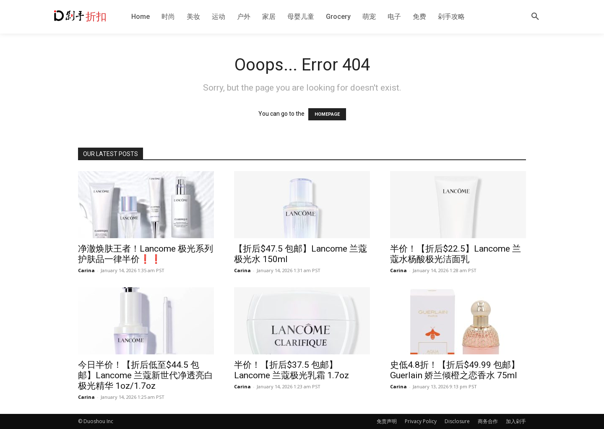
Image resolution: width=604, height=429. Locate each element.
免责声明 (387, 421)
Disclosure (457, 421)
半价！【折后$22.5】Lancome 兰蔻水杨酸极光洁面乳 (455, 254)
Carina (86, 270)
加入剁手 (516, 421)
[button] (535, 17)
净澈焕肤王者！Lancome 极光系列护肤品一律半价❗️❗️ (145, 254)
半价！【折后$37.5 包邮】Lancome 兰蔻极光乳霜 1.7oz (291, 370)
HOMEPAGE (327, 114)
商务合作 (488, 421)
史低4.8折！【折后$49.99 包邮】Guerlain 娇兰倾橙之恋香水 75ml (455, 370)
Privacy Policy (421, 421)
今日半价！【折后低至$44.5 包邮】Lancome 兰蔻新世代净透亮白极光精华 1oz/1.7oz (145, 375)
